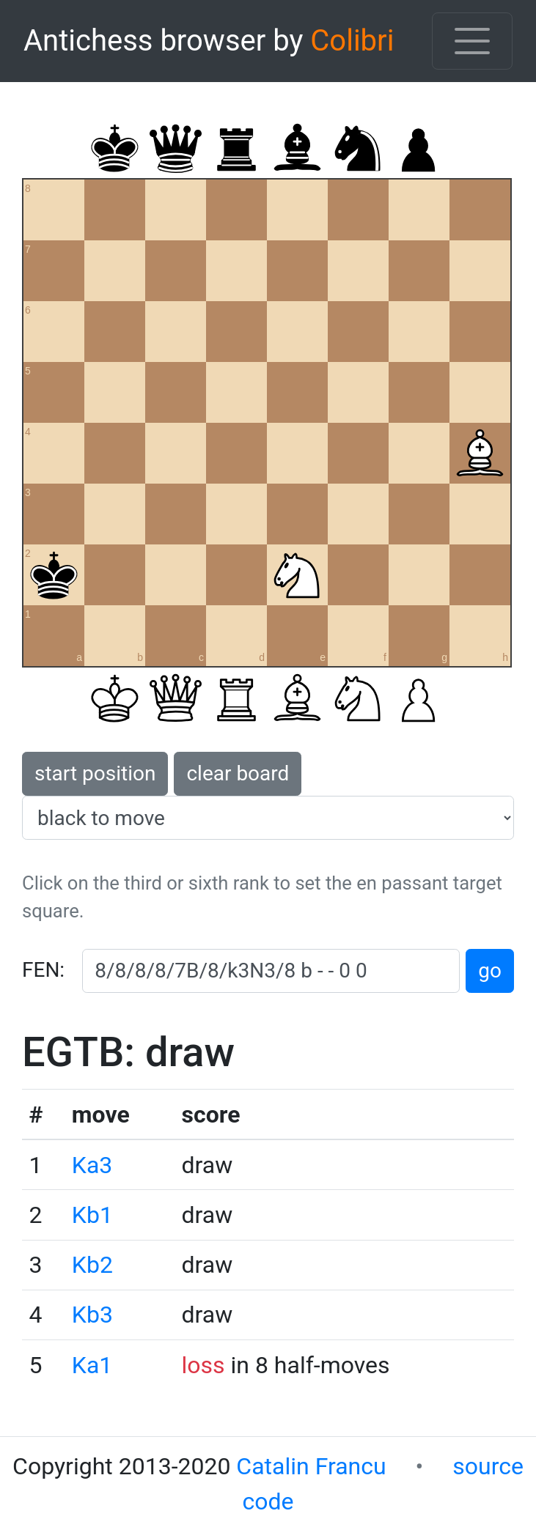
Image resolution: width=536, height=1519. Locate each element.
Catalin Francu (311, 1466)
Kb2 (92, 1265)
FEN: (43, 970)
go (490, 970)
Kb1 (92, 1215)
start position (94, 773)
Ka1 (92, 1365)
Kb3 (92, 1314)
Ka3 (92, 1165)
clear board (237, 773)
